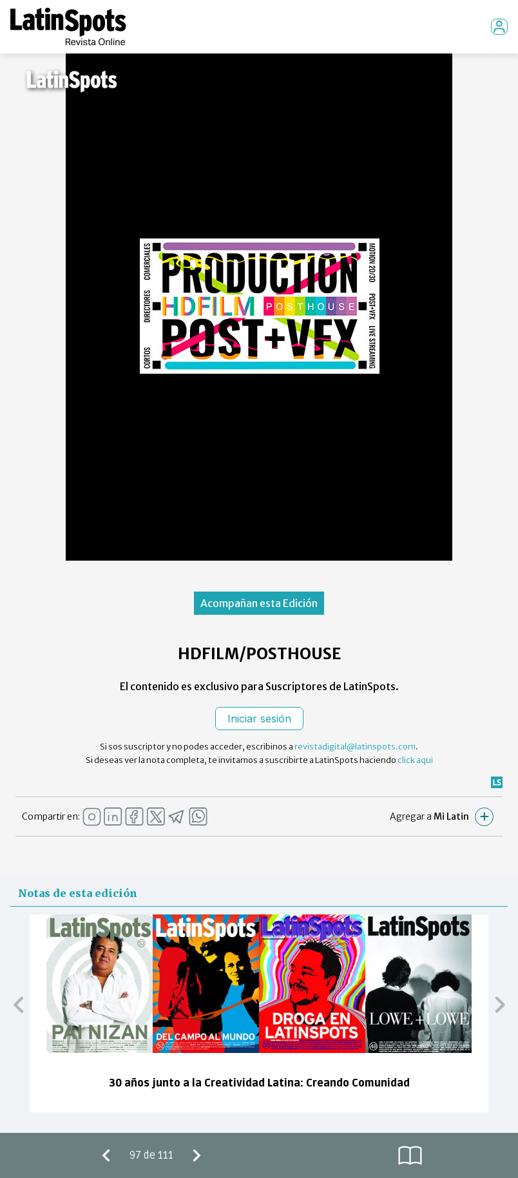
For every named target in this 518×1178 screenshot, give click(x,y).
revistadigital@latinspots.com (355, 746)
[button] (18, 1004)
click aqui (415, 760)
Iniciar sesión (259, 718)
